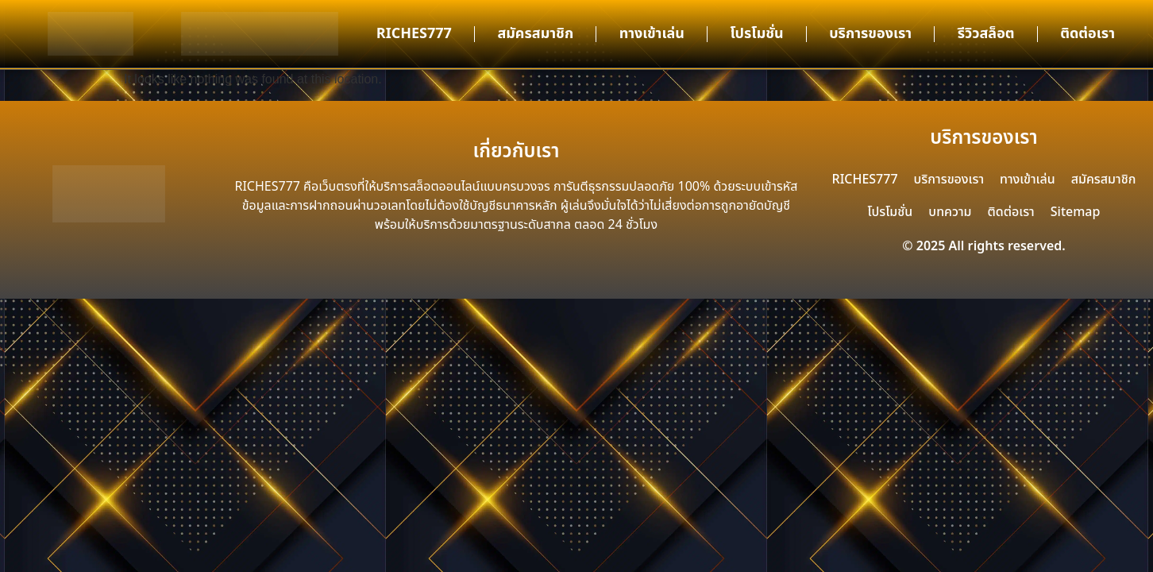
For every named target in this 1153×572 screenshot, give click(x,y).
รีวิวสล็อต (986, 33)
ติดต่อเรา (1087, 33)
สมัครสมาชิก (535, 33)
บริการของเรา (870, 33)
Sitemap (1076, 212)
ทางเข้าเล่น (651, 33)
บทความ (949, 212)
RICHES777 (414, 33)
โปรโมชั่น (756, 33)
